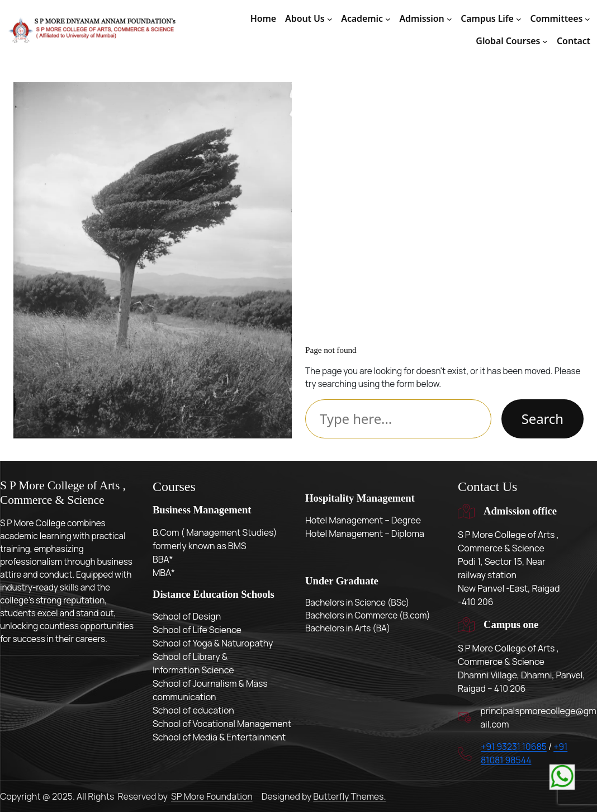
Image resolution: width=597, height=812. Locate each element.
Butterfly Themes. (349, 796)
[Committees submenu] (587, 19)
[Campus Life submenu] (519, 19)
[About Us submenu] (330, 19)
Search (542, 418)
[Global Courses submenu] (545, 41)
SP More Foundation (212, 796)
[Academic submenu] (388, 19)
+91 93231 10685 (514, 746)
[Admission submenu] (449, 19)
